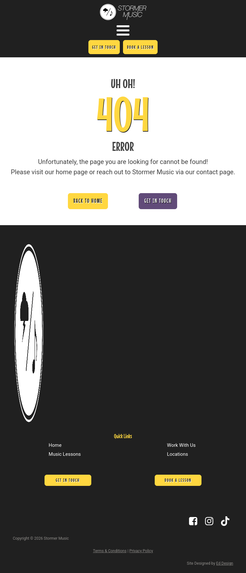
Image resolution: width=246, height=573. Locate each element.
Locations (177, 454)
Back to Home (87, 201)
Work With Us (181, 445)
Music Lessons (65, 454)
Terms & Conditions (110, 551)
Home (55, 445)
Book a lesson (140, 47)
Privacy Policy (141, 551)
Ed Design (224, 563)
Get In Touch (104, 47)
